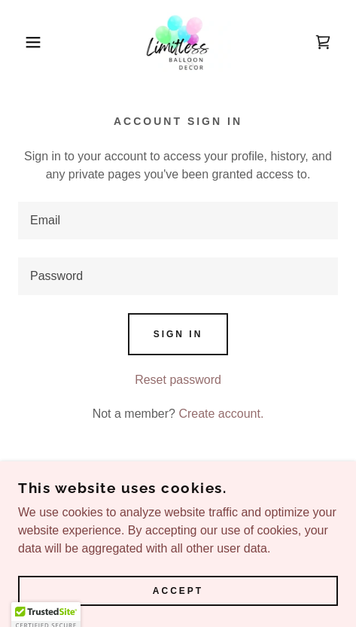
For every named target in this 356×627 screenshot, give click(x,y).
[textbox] (178, 220)
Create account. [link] (220, 413)
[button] (26, 42)
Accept (178, 591)
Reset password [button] (178, 379)
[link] (178, 42)
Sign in (178, 334)
